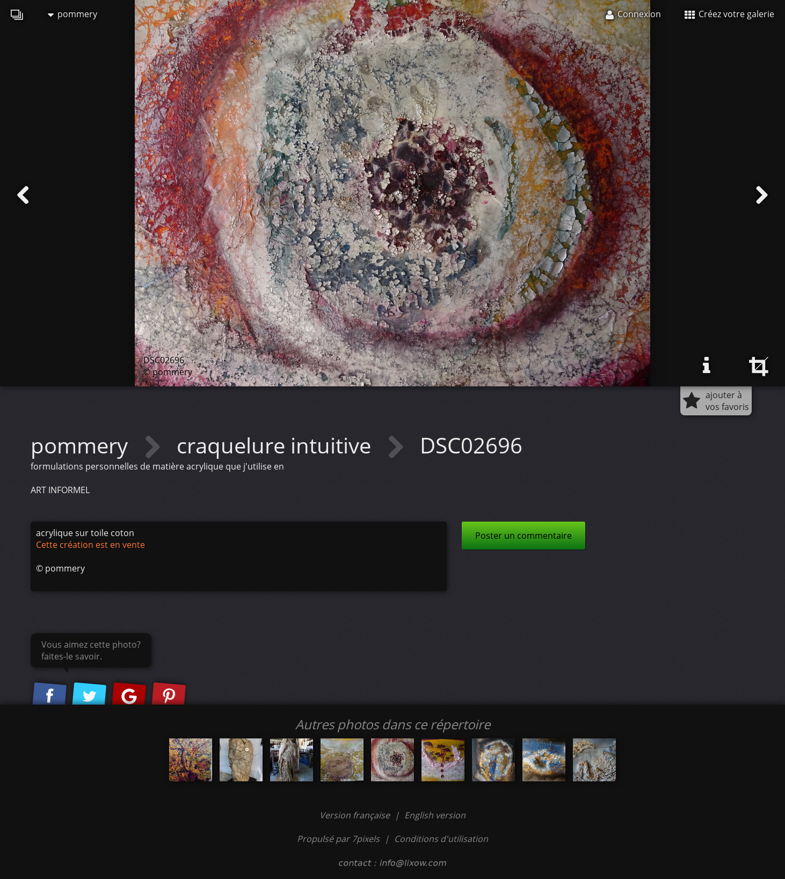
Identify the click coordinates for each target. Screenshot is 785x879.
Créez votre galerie (729, 14)
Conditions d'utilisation (441, 839)
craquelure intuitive (276, 445)
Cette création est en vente (90, 545)
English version (435, 815)
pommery (72, 14)
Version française (355, 815)
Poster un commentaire (523, 535)
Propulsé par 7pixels (338, 839)
